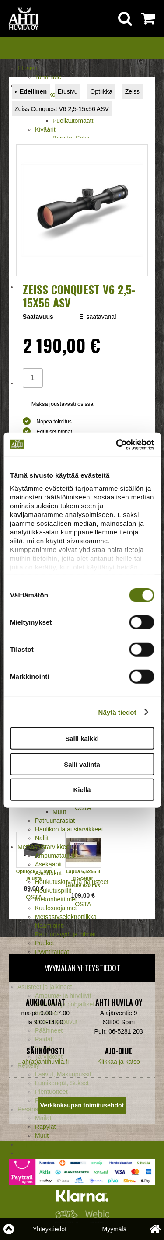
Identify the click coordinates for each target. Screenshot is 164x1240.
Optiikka (101, 91)
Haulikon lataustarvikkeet (69, 829)
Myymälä (114, 1229)
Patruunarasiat (55, 820)
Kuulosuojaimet (56, 908)
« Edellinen (30, 91)
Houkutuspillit (53, 890)
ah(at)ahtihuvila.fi (45, 1061)
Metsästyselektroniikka (66, 916)
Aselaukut (48, 873)
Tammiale (48, 76)
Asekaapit (48, 864)
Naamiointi (49, 925)
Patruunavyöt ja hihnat (65, 934)
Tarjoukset (31, 1144)
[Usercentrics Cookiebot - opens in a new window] (117, 444)
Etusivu (27, 68)
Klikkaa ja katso (119, 1061)
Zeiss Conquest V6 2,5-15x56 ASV (61, 108)
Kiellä (82, 789)
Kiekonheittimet (56, 899)
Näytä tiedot (117, 712)
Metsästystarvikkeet (44, 846)
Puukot (44, 943)
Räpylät (45, 1126)
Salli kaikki (82, 738)
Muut (59, 811)
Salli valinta (82, 764)
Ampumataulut (54, 855)
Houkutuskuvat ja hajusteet (71, 881)
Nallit (42, 838)
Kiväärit (45, 129)
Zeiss (132, 91)
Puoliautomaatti (73, 120)
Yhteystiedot (49, 1229)
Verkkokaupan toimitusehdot (82, 1105)
